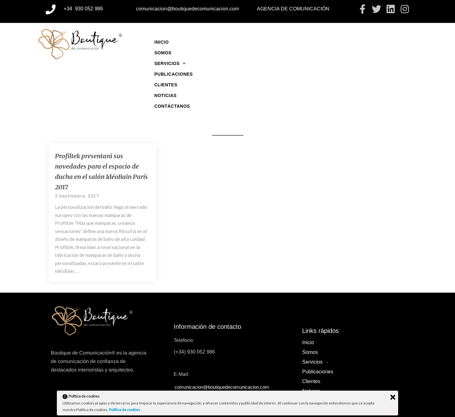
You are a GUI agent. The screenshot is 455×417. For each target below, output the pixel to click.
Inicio (161, 42)
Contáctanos (367, 42)
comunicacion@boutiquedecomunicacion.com (187, 8)
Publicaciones (261, 42)
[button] (218, 42)
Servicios (218, 42)
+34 (69, 8)
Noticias (331, 42)
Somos (185, 42)
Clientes (299, 42)
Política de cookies (125, 409)
